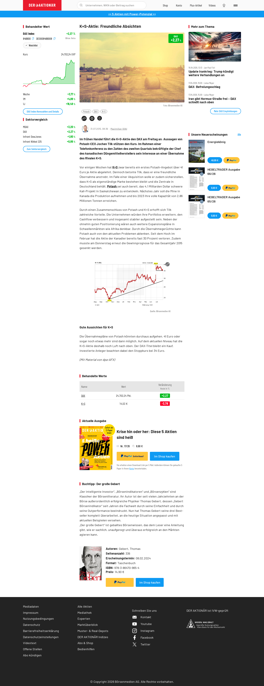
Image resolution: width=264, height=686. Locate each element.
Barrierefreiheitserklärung (41, 631)
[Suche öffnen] (81, 5)
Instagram (143, 630)
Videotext (29, 643)
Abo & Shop (85, 643)
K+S (104, 111)
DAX (96, 111)
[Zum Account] (179, 5)
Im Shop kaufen (164, 456)
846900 (28, 38)
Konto (131, 468)
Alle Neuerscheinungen (235, 134)
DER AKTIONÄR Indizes (92, 637)
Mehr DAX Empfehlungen (225, 111)
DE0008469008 (45, 38)
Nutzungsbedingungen (38, 618)
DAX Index (28, 33)
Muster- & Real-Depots (92, 631)
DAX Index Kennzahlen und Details (43, 111)
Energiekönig (216, 142)
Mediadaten (31, 606)
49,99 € (214, 160)
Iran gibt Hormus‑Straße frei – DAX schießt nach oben (212, 100)
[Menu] (235, 5)
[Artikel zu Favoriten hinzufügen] (99, 118)
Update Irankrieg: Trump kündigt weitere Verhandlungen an (211, 73)
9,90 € (214, 187)
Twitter (141, 644)
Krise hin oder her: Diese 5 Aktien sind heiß (147, 434)
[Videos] (212, 5)
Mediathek (84, 612)
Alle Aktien (84, 606)
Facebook (142, 637)
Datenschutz (31, 625)
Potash (86, 111)
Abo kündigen (32, 655)
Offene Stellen (32, 649)
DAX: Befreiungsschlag (204, 87)
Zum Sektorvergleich (36, 148)
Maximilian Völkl (119, 128)
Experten (83, 618)
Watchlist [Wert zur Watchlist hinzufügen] (33, 45)
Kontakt (141, 617)
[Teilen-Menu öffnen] (84, 118)
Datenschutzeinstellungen (41, 637)
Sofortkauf (132, 456)
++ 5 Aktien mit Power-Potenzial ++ (132, 14)
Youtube (142, 624)
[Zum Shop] (165, 5)
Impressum (30, 612)
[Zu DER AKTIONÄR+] (196, 5)
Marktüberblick (87, 625)
